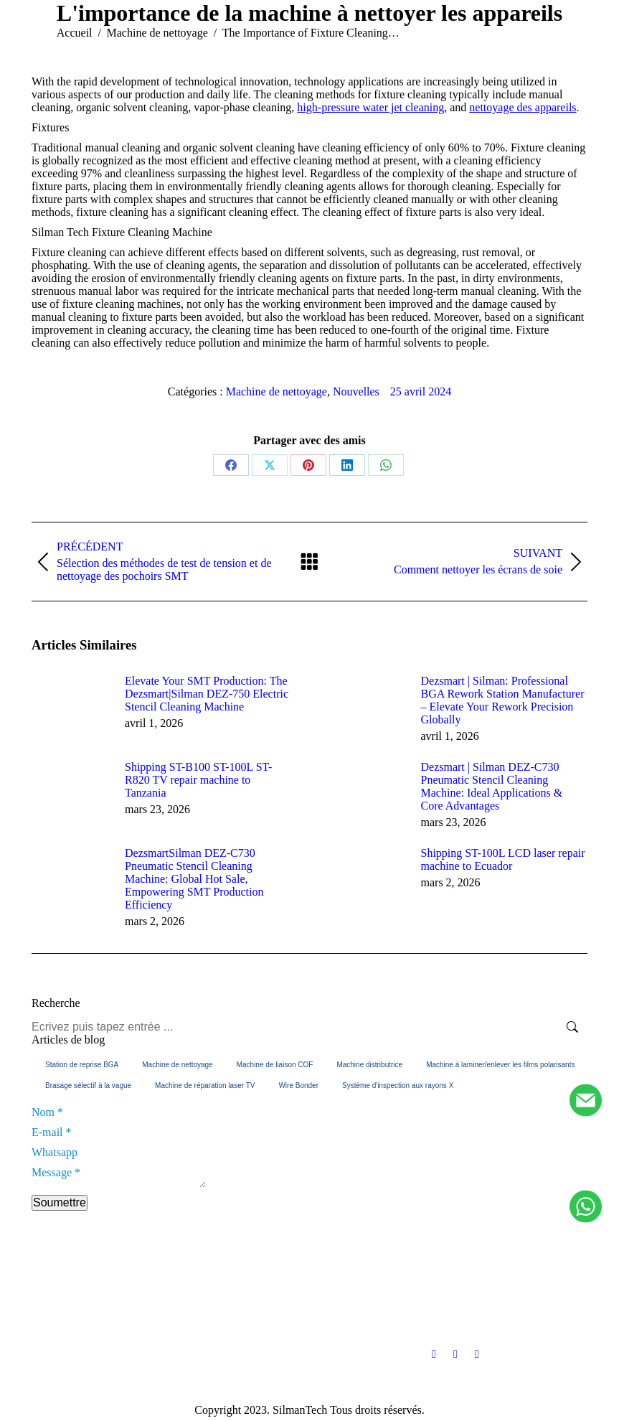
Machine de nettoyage (276, 391)
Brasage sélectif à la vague (88, 1085)
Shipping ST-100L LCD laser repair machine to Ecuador (503, 859)
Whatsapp (54, 1152)
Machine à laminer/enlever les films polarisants (500, 1065)
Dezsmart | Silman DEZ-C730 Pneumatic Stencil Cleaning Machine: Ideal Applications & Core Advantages (492, 786)
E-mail (52, 1132)
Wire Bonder (298, 1085)
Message (56, 1172)
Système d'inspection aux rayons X (397, 1085)
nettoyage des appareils (522, 107)
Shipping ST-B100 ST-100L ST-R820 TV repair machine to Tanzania (198, 780)
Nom (47, 1112)
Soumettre (59, 1207)
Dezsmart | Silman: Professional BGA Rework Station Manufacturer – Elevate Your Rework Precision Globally (503, 700)
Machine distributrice (369, 1065)
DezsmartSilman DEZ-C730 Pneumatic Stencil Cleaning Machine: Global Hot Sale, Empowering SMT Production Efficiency (194, 879)
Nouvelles (356, 391)
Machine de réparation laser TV (205, 1085)
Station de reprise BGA (81, 1065)
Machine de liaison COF (275, 1065)
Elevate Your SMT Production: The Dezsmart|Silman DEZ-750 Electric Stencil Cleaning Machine (206, 694)
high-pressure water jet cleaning (370, 107)
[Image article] (71, 707)
